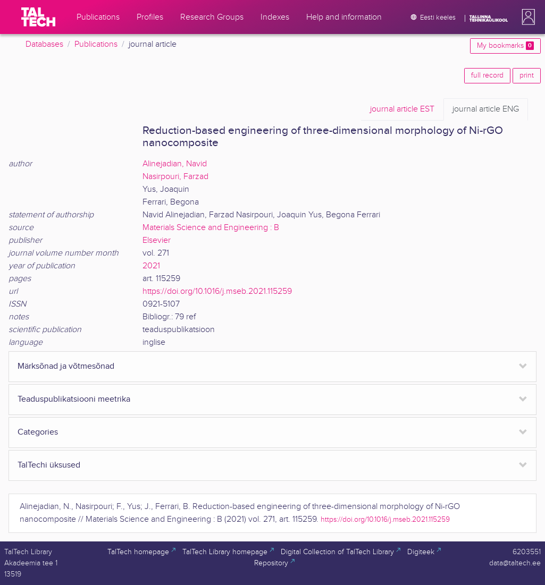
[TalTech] (38, 17)
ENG (485, 109)
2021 (151, 266)
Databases (44, 44)
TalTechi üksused (49, 465)
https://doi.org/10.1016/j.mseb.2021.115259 (217, 291)
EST (402, 109)
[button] (526, 17)
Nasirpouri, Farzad (175, 177)
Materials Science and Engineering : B (210, 228)
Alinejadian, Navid (174, 164)
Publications (96, 44)
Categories (38, 432)
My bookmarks (505, 45)
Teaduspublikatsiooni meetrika (74, 399)
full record (487, 75)
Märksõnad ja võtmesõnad (66, 366)
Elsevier (156, 240)
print (526, 75)
